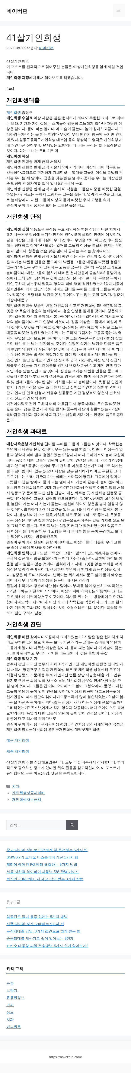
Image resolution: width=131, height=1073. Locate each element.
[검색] (72, 825)
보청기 (11, 990)
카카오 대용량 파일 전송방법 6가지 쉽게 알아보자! (47, 945)
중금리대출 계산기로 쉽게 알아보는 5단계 (40, 938)
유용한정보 (15, 997)
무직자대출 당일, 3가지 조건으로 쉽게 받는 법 (43, 931)
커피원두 (13, 1026)
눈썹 (10, 983)
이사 (10, 1004)
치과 (15, 786)
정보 (10, 1012)
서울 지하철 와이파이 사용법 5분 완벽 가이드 (42, 871)
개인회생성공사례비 (28, 792)
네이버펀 (17, 10)
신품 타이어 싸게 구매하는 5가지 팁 (35, 923)
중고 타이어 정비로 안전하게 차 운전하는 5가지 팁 (47, 849)
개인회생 (13, 112)
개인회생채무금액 (26, 799)
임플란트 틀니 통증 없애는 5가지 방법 (37, 916)
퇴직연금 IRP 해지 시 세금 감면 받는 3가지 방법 (44, 878)
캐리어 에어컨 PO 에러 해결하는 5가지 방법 (41, 864)
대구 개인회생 (17, 740)
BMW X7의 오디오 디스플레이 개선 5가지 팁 (42, 857)
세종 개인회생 (17, 751)
